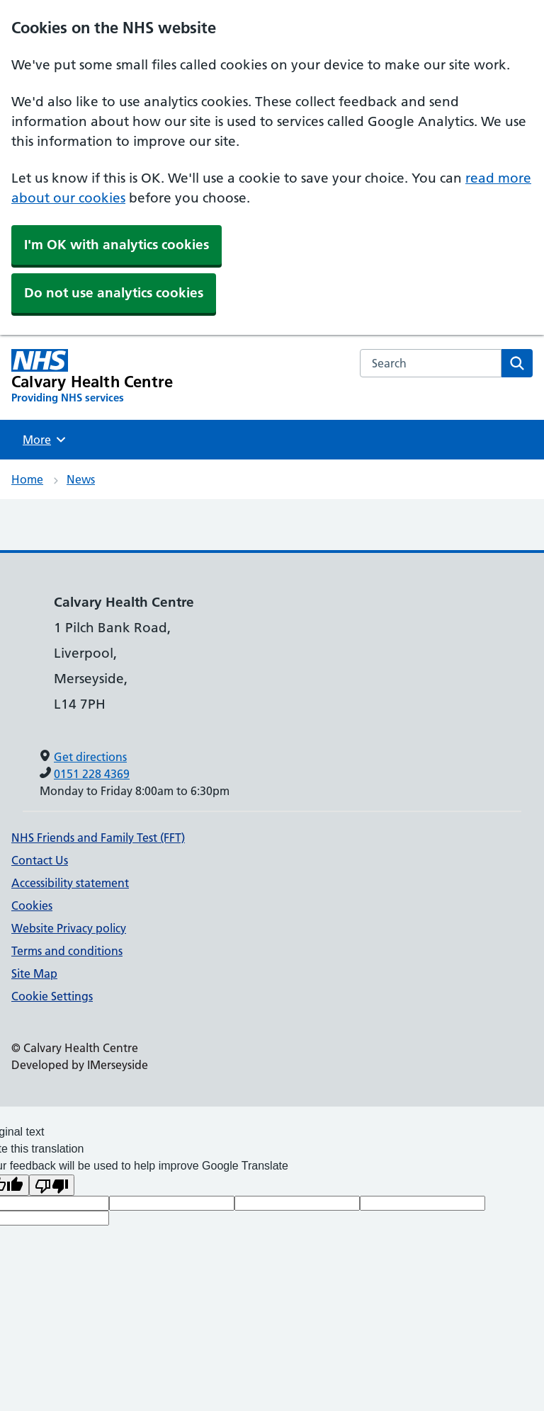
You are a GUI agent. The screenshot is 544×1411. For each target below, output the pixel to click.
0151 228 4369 (92, 774)
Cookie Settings (52, 996)
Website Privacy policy (68, 928)
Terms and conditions (67, 951)
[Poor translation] (51, 1185)
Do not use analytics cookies (113, 293)
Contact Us (39, 860)
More (46, 439)
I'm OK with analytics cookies (116, 244)
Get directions (90, 757)
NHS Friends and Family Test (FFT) (98, 837)
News (81, 479)
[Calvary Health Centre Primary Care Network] (92, 377)
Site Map (34, 973)
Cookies (31, 905)
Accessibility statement (70, 883)
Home (27, 479)
